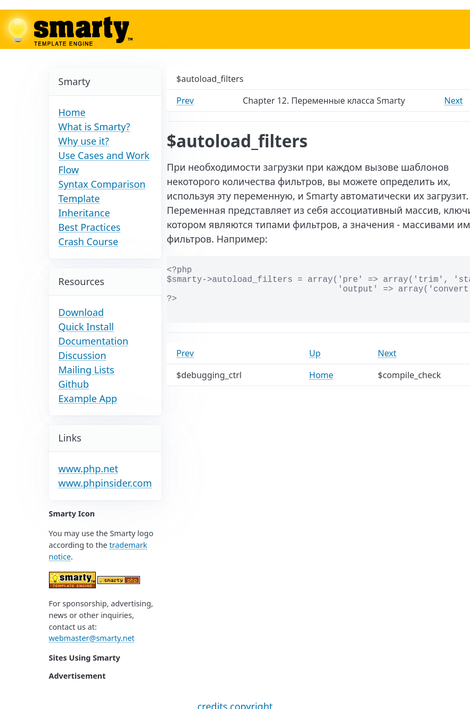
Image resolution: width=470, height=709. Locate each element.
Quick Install (86, 326)
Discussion (82, 355)
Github (74, 384)
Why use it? (84, 141)
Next (453, 100)
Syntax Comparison (102, 184)
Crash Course (89, 241)
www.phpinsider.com (105, 483)
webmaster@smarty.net (92, 638)
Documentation (94, 341)
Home (72, 112)
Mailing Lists (86, 369)
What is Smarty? (94, 126)
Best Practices (90, 227)
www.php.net (88, 468)
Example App (88, 398)
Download (81, 312)
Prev (185, 100)
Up (315, 353)
